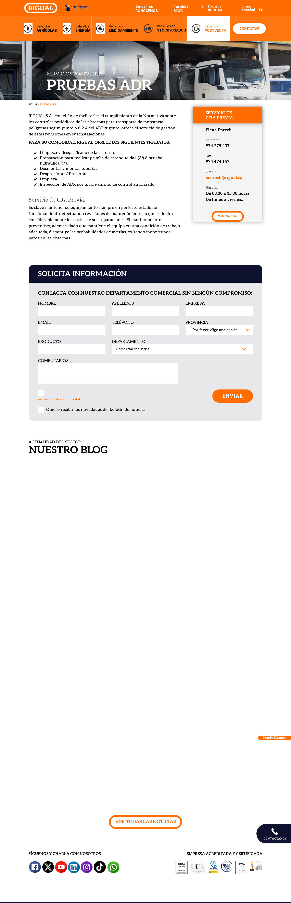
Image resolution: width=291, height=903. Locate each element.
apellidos (123, 303)
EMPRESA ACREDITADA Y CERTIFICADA (224, 855)
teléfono (123, 322)
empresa (195, 303)
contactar (227, 216)
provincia (197, 322)
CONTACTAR (249, 29)
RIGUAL (33, 104)
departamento (128, 341)
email (44, 322)
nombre (47, 303)
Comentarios (53, 360)
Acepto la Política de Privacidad (59, 399)
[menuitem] (249, 8)
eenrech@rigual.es (224, 177)
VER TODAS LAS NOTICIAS (146, 822)
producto (49, 341)
